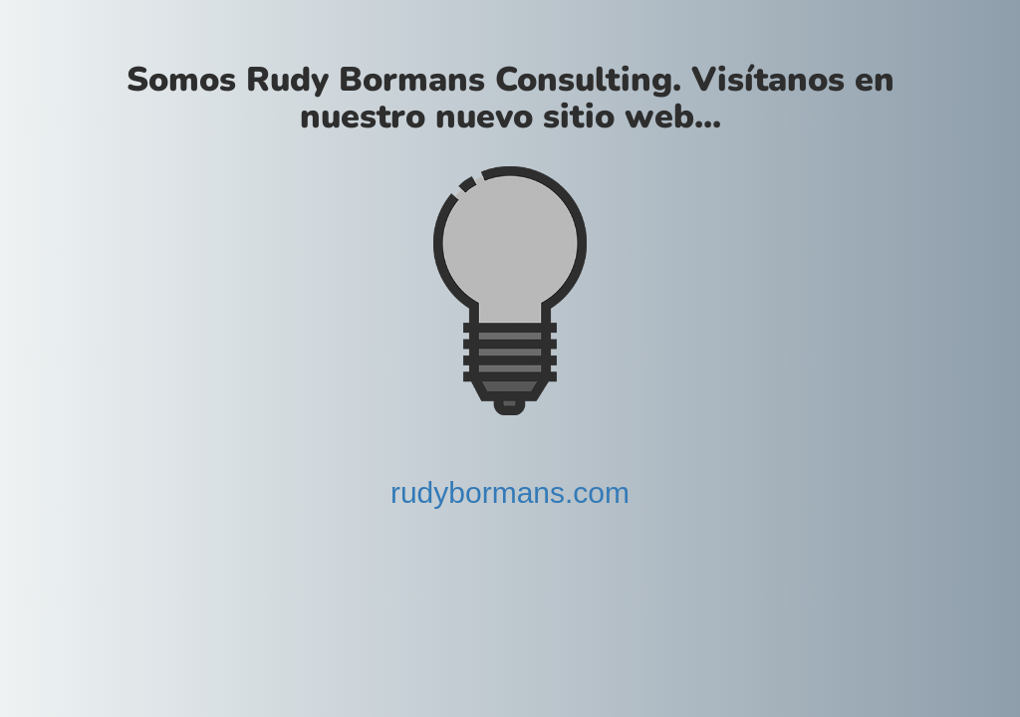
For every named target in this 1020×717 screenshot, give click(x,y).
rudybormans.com (510, 492)
